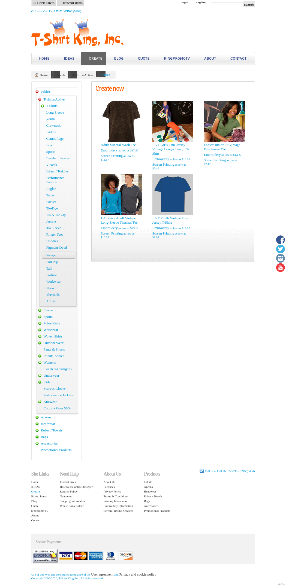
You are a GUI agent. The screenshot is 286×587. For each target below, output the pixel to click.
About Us (109, 481)
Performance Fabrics (55, 180)
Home (44, 58)
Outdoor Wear (54, 343)
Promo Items (39, 496)
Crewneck (53, 125)
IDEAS (69, 58)
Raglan (51, 189)
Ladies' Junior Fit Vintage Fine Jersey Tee (222, 147)
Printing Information (116, 501)
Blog (119, 58)
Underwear (51, 375)
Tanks (50, 195)
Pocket (51, 202)
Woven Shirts (53, 336)
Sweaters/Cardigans (58, 369)
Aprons (46, 417)
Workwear (53, 281)
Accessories (49, 443)
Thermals (53, 295)
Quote (143, 58)
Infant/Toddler (54, 356)
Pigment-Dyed (56, 247)
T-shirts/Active (83, 75)
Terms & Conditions (116, 496)
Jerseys (51, 221)
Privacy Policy (112, 491)
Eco (49, 145)
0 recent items (73, 3)
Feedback (109, 486)
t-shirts (60, 75)
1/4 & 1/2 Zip (56, 215)
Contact (238, 58)
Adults (51, 301)
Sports (50, 152)
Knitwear (50, 402)
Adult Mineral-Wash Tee (118, 145)
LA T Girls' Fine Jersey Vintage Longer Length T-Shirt (170, 149)
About (210, 58)
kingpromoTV (177, 58)
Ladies (51, 132)
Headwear (48, 424)
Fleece (48, 310)
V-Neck (51, 165)
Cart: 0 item (46, 3)
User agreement (102, 574)
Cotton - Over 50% (57, 408)
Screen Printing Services (118, 510)
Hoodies (52, 241)
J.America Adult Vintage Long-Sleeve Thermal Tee (119, 220)
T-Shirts (52, 106)
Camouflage (55, 138)
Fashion (52, 275)
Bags (44, 437)
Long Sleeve (55, 112)
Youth (50, 119)
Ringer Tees (54, 234)
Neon (50, 288)
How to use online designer (76, 486)
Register (201, 2)
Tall (49, 268)
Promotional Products (56, 450)
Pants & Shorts (54, 349)
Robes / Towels (52, 430)
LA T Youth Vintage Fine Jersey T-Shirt (170, 220)
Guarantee (66, 496)
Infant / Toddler (57, 171)
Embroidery (109, 150)
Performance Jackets (58, 395)
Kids (47, 382)
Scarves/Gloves (55, 389)
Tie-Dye (52, 208)
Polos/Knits (52, 323)
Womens (50, 362)
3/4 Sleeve (53, 228)
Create (95, 58)
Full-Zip (52, 262)
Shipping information (72, 501)
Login (184, 2)
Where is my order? (71, 505)
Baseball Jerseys (58, 158)
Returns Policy (68, 491)
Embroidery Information (118, 505)
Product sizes (68, 481)
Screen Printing (112, 156)
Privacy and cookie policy (137, 574)
